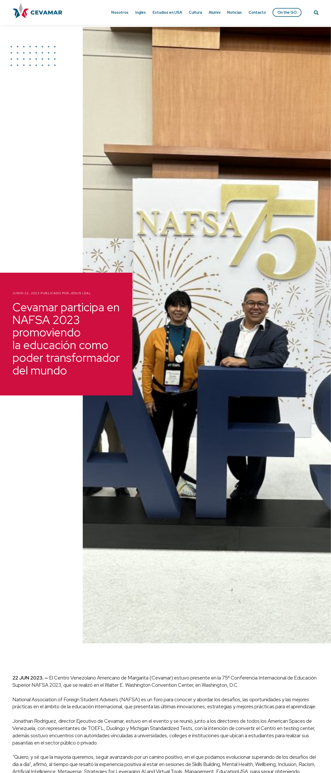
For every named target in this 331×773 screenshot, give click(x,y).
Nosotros (120, 12)
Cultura (195, 12)
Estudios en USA (167, 12)
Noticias (234, 12)
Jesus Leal (80, 293)
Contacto (257, 12)
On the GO (287, 12)
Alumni (214, 12)
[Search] (316, 13)
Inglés (140, 12)
